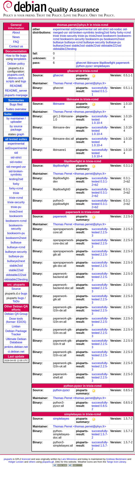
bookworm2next (16, 237)
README (16, 85)
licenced (26, 459)
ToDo (16, 301)
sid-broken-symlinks (16, 173)
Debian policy (16, 63)
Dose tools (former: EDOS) (16, 320)
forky (16, 183)
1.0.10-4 (97, 122)
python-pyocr (84, 66)
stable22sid (16, 270)
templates (20, 58)
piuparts (8, 459)
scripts (10, 81)
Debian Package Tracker (16, 332)
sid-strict (16, 157)
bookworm (16, 216)
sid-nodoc (16, 162)
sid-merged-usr (16, 166)
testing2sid (16, 179)
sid (16, 152)
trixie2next (16, 211)
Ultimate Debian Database (16, 340)
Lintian (16, 326)
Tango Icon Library (116, 461)
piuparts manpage (16, 95)
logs (23, 81)
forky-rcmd (16, 188)
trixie (16, 193)
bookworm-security (16, 227)
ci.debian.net (16, 351)
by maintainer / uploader (16, 120)
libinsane (93, 62)
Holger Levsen (16, 461)
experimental (16, 143)
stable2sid (16, 265)
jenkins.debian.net (16, 346)
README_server (16, 90)
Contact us (16, 46)
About (16, 32)
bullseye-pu (16, 256)
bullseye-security (16, 251)
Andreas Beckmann (116, 459)
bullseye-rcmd (16, 247)
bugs (24, 293)
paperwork (123, 62)
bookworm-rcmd (16, 220)
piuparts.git (48, 461)
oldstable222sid (16, 274)
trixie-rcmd (20, 114)
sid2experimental (16, 148)
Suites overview (16, 109)
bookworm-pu (16, 233)
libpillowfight (107, 62)
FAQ (16, 41)
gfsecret (81, 62)
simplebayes (102, 66)
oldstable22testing (16, 279)
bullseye (16, 242)
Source (16, 288)
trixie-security (16, 202)
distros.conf (15, 78)
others (32, 461)
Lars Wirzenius (69, 459)
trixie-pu (16, 207)
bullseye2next (16, 261)
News (16, 37)
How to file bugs (16, 55)
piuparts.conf (15, 74)
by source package (16, 128)
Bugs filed (16, 104)
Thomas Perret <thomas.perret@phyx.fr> (79, 83)
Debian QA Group (16, 313)
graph (20, 134)
